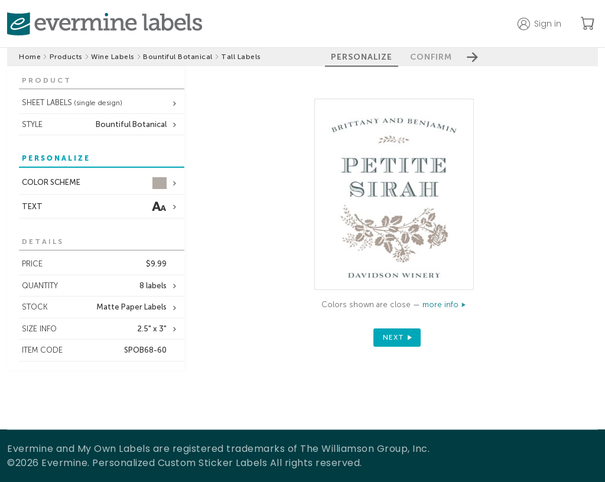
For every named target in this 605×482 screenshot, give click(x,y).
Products (66, 57)
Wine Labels (113, 57)
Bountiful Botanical (178, 57)
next (393, 337)
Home (30, 57)
